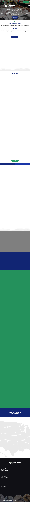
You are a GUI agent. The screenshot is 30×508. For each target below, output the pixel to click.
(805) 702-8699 (3, 486)
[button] (29, 5)
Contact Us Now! (22, 163)
